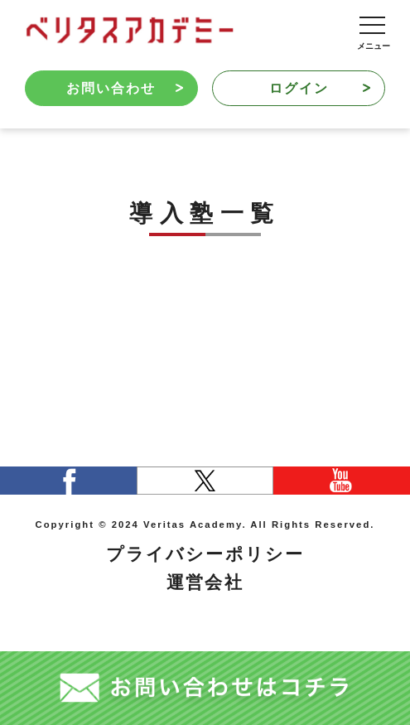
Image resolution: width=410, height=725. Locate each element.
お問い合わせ (124, 88)
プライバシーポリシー (204, 553)
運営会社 (204, 582)
